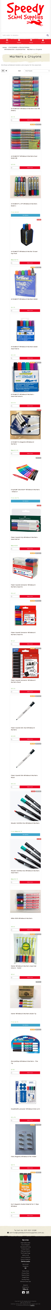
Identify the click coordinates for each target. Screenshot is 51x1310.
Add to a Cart (25, 1255)
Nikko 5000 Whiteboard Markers (21, 918)
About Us (25, 1285)
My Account (26, 1264)
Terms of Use (25, 1271)
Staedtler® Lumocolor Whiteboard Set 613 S (25, 1109)
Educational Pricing (25, 1247)
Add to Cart (30, 120)
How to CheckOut (25, 1257)
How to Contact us (25, 1259)
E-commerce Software (22, 1305)
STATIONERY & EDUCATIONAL (19, 47)
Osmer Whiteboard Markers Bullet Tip (23, 1013)
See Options (25, 215)
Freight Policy (25, 1277)
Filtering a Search (25, 1251)
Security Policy (25, 1279)
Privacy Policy (25, 1273)
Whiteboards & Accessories (14, 49)
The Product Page (25, 1253)
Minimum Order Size (25, 1281)
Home (5, 47)
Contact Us (25, 1266)
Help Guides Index (25, 1242)
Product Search (25, 1249)
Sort (19, 70)
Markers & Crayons (34, 49)
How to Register (25, 1244)
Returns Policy (25, 1275)
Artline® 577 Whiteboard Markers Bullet (24, 299)
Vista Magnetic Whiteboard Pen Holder (23, 1156)
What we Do (25, 1287)
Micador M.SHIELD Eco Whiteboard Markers (25, 823)
